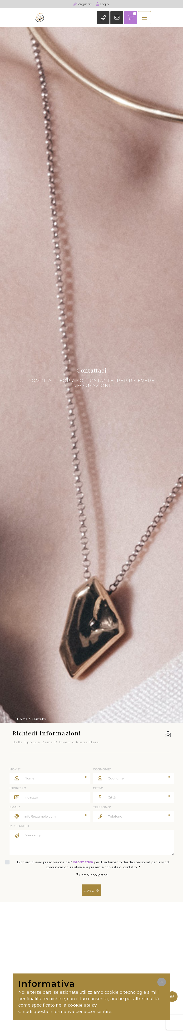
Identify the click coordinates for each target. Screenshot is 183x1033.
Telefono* (102, 807)
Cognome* (102, 769)
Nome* (15, 769)
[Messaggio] (97, 842)
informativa (83, 862)
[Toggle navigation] (133, 17)
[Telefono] (133, 816)
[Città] (133, 797)
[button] (161, 982)
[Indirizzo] (55, 797)
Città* (98, 788)
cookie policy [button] (83, 1005)
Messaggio (19, 826)
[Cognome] (133, 778)
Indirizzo (18, 788)
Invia (91, 889)
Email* (15, 807)
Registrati (83, 4)
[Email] (50, 816)
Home (22, 719)
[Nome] (50, 778)
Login (102, 4)
